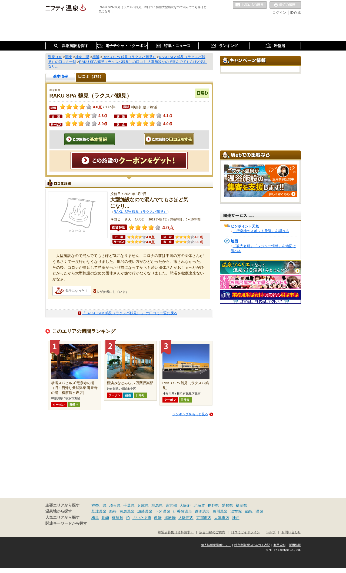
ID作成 (295, 13)
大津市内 (221, 517)
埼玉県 (115, 505)
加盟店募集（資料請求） (176, 532)
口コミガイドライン (245, 532)
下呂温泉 (162, 511)
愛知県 (227, 505)
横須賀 (117, 517)
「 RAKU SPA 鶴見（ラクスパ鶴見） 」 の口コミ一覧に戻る (129, 313)
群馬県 (157, 505)
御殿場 (170, 517)
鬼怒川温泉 (253, 511)
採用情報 (295, 545)
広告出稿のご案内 (212, 532)
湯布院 (236, 511)
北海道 (199, 505)
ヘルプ (270, 532)
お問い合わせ (291, 532)
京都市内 (203, 517)
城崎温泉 (144, 511)
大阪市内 (186, 517)
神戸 (235, 517)
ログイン (279, 13)
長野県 (213, 505)
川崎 (105, 517)
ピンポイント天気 (245, 226)
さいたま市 (141, 517)
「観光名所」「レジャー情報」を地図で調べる (263, 248)
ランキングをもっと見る (190, 414)
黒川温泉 (220, 511)
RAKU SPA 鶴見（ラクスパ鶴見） (140, 212)
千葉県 (129, 505)
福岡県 (241, 505)
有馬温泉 (127, 511)
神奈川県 (99, 505)
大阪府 (185, 505)
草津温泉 (99, 511)
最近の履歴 (285, 5)
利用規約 (279, 545)
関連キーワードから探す (66, 523)
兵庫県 (143, 505)
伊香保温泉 (182, 511)
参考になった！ (76, 291)
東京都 (171, 505)
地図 (234, 241)
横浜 (95, 517)
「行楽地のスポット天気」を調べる (261, 231)
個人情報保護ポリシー (216, 545)
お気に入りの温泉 (250, 5)
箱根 (113, 511)
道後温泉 (202, 511)
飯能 (158, 517)
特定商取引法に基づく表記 (252, 545)
